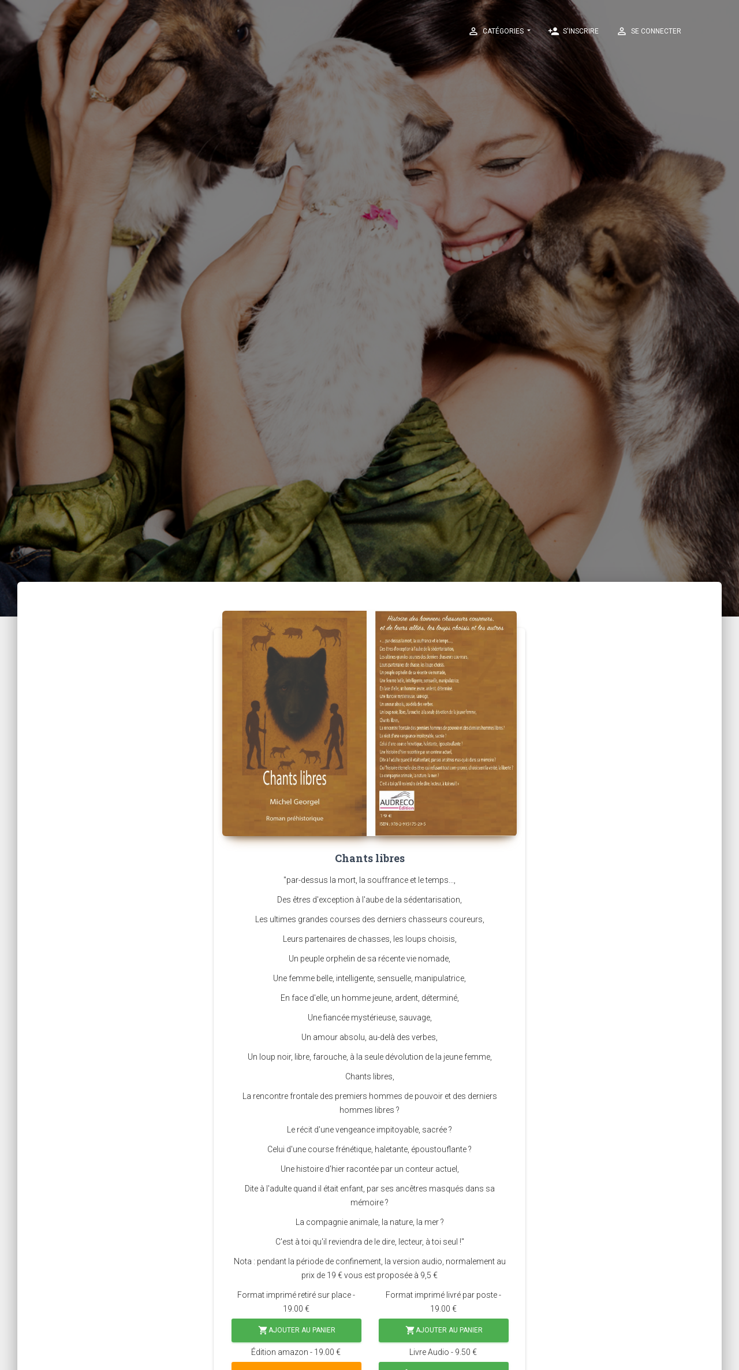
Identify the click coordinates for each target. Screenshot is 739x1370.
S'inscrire (573, 31)
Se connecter (648, 31)
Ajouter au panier (296, 1330)
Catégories (496, 31)
